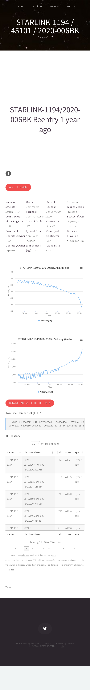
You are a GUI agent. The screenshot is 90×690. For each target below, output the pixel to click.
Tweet (8, 587)
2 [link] (32, 548)
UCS (54, 555)
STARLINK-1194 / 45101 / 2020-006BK (45, 26)
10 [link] (63, 548)
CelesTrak (25, 555)
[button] (20, 452)
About (47, 643)
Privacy (59, 643)
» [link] (74, 548)
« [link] (15, 548)
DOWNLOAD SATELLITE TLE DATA (29, 403)
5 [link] (49, 548)
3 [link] (37, 548)
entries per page (49, 443)
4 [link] (43, 548)
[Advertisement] (44, 76)
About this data (18, 187)
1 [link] (26, 548)
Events (71, 643)
